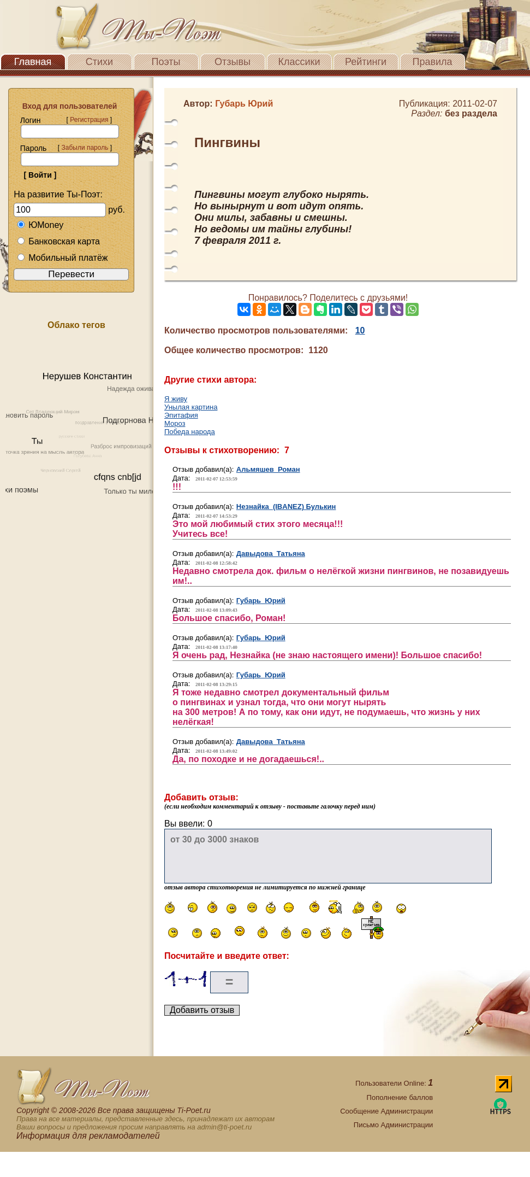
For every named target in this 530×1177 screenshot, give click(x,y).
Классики (299, 61)
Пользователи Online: (394, 1083)
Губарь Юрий (260, 600)
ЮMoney (40, 225)
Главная (33, 61)
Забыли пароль (84, 147)
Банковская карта (58, 241)
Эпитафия (181, 415)
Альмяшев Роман (268, 469)
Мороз (174, 423)
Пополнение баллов (400, 1097)
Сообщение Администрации (386, 1111)
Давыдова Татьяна (270, 553)
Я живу (175, 399)
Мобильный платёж (62, 257)
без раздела (471, 113)
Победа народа (189, 432)
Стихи (99, 61)
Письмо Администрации (393, 1125)
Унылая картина (190, 407)
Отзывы (233, 61)
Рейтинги (365, 61)
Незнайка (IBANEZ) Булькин (286, 506)
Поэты (166, 61)
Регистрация (89, 120)
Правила (432, 61)
